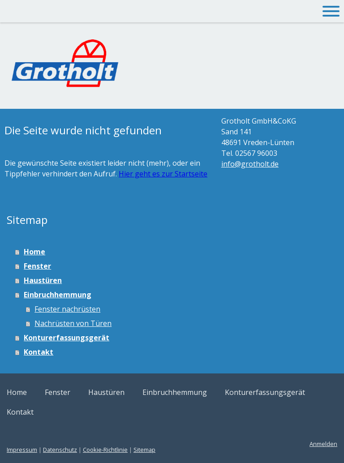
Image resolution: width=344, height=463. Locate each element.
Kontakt (38, 352)
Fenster (37, 266)
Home (34, 252)
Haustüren (43, 280)
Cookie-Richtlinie (105, 450)
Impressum (22, 450)
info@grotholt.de (250, 164)
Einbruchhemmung (57, 295)
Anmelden (323, 444)
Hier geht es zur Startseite (163, 174)
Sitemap (144, 450)
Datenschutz (60, 450)
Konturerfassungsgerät (66, 338)
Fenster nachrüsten (67, 309)
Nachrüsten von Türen (73, 323)
